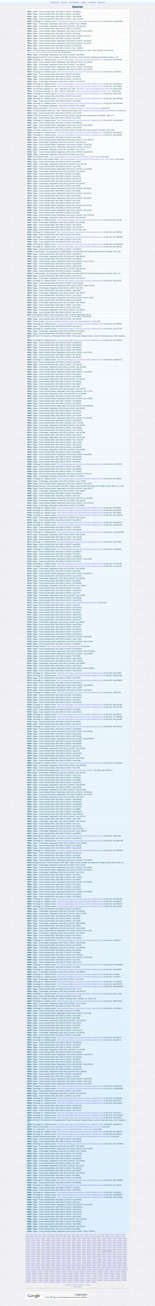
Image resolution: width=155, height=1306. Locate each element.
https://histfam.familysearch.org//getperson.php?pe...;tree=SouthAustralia (74, 108)
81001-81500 (117, 1262)
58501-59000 (66, 1255)
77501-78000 (45, 1262)
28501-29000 (66, 1244)
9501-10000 (85, 1236)
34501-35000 (86, 1246)
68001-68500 (56, 1258)
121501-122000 (102, 1278)
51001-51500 (117, 1251)
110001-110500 (31, 1275)
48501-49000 (66, 1251)
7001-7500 (42, 1236)
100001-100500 (98, 1269)
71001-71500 (117, 1258)
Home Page (77, 1286)
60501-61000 (107, 1255)
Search (101, 2)
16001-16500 (117, 1238)
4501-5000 (101, 1235)
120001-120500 (66, 1278)
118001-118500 (120, 1277)
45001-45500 (96, 1249)
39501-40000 (86, 1247)
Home (64, 2)
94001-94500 (76, 1267)
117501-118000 (109, 1277)
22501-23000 (45, 1242)
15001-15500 (96, 1238)
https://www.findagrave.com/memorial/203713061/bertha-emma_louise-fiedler (87, 159)
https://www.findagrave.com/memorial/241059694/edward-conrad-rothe (75, 1127)
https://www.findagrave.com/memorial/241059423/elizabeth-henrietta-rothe (83, 1136)
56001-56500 (117, 1253)
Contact (92, 2)
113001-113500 (102, 1275)
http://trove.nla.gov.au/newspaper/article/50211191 (93, 91)
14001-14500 (76, 1238)
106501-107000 (49, 1273)
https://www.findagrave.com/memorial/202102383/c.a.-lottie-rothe (69, 1129)
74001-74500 (76, 1260)
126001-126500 (109, 1280)
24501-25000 (86, 1242)
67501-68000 (45, 1258)
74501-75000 (86, 1260)
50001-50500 (96, 1251)
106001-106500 (37, 1273)
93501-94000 (66, 1267)
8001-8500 (59, 1236)
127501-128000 (43, 1282)
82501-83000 (45, 1264)
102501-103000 (55, 1271)
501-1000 (33, 1235)
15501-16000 (107, 1238)
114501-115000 (37, 1277)
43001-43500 (56, 1249)
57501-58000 (45, 1255)
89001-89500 (76, 1266)
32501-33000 (45, 1246)
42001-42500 (35, 1249)
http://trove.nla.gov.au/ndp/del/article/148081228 (44, 52)
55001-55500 (96, 1253)
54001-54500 (76, 1253)
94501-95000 (86, 1267)
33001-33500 (56, 1246)
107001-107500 (61, 1273)
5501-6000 (117, 1235)
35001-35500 (96, 1246)
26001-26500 (117, 1242)
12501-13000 (45, 1238)
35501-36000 (107, 1246)
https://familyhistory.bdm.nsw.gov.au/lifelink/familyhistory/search (49, 316)
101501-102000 (31, 1271)
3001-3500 (75, 1235)
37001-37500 (35, 1247)
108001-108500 (85, 1273)
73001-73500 (56, 1260)
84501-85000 (86, 1264)
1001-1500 (42, 1235)
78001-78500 (56, 1262)
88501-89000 (66, 1266)
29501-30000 (86, 1244)
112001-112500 (78, 1275)
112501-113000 (90, 1275)
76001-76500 (117, 1260)
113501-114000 (114, 1275)
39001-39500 (76, 1247)
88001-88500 (56, 1266)
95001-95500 (96, 1267)
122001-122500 (114, 1278)
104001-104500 (90, 1271)
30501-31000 (107, 1244)
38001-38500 (56, 1247)
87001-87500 (35, 1266)
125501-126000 (96, 1280)
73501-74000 (66, 1260)
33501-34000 (66, 1246)
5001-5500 (109, 1235)
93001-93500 (56, 1267)
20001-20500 (96, 1240)
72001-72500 (35, 1260)
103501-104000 (78, 1271)
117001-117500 (96, 1277)
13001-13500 (56, 1238)
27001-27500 (35, 1244)
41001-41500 (117, 1247)
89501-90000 (86, 1266)
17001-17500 (35, 1240)
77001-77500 (35, 1262)
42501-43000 (45, 1249)
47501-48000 (45, 1251)
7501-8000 (50, 1236)
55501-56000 (107, 1253)
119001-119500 (43, 1278)
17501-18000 (45, 1240)
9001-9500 (76, 1236)
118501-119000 (31, 1278)
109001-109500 (109, 1273)
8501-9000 (67, 1236)
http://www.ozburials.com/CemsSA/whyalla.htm (63, 646)
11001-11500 (115, 1236)
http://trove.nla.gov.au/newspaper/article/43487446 (94, 89)
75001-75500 (96, 1260)
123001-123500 (37, 1280)
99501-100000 (87, 1269)
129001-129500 (78, 1282)
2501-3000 (67, 1235)
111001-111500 (55, 1275)
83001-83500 (56, 1264)
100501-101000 (110, 1269)
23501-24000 (66, 1242)
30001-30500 (96, 1244)
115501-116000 (61, 1277)
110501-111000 (43, 1275)
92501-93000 (45, 1267)
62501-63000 (45, 1257)
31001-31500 (117, 1244)
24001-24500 (76, 1242)
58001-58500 (56, 1255)
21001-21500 (117, 1240)
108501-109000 (96, 1273)
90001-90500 (96, 1266)
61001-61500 (117, 1255)
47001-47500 (35, 1251)
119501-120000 (55, 1278)
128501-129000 (66, 1282)
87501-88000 (45, 1266)
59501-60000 (86, 1255)
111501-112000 (66, 1275)
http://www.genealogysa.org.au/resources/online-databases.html (80, 21)
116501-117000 (85, 1277)
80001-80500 (96, 1262)
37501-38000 (45, 1247)
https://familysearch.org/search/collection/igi (76, 770)
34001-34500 (76, 1246)
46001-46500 (117, 1249)
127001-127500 (31, 1282)
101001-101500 (122, 1269)
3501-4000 (84, 1235)
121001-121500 (90, 1278)
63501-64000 (66, 1257)
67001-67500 (35, 1258)
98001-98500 (56, 1269)
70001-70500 (96, 1258)
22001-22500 (35, 1242)
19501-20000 (86, 1240)
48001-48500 (56, 1251)
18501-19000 (66, 1240)
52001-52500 (35, 1253)
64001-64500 (76, 1257)
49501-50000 (86, 1251)
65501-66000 (107, 1257)
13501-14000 (66, 1238)
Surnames (74, 2)
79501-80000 (86, 1262)
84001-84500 (76, 1264)
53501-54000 (66, 1253)
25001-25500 (96, 1242)
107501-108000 (73, 1273)
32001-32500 (35, 1246)
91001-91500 (117, 1266)
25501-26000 (107, 1242)
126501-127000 (120, 1280)
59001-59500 (76, 1255)
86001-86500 (117, 1264)
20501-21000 (107, 1240)
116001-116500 (73, 1277)
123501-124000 (49, 1280)
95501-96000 (107, 1267)
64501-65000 (86, 1257)
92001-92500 (35, 1267)
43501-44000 (66, 1249)
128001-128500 (55, 1282)
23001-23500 (56, 1242)
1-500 (28, 1235)
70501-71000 (107, 1258)
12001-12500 (35, 1238)
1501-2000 (50, 1235)
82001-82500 (35, 1264)
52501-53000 (45, 1253)
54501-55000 (86, 1253)
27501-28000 (45, 1244)
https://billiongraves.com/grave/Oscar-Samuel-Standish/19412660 (74, 602)
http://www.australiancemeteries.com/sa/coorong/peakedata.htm (68, 321)
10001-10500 (94, 1236)
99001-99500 (76, 1269)
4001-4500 (92, 1235)
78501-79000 (66, 1262)
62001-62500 (35, 1257)
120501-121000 (78, 1278)
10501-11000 (104, 1236)
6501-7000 (33, 1236)
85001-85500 (96, 1264)
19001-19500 (76, 1240)
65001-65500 (96, 1257)
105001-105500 (114, 1271)
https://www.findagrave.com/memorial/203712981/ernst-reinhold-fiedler (74, 157)
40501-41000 (107, 1247)
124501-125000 (73, 1280)
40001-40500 (96, 1247)
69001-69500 (76, 1258)
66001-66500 (117, 1257)
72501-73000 (45, 1260)
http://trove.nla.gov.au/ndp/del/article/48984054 (99, 111)
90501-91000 (107, 1266)
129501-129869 (90, 1282)
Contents (54, 2)
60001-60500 (96, 1255)
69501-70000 (86, 1258)
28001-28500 (56, 1244)
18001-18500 (56, 1240)
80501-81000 (107, 1262)
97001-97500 (35, 1269)
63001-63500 (56, 1257)
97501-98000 (45, 1269)
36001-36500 (117, 1246)
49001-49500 (76, 1251)
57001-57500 (35, 1255)
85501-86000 (107, 1264)
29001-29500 (76, 1244)
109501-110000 (120, 1273)
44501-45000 (86, 1249)
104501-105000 (102, 1271)
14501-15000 (86, 1238)
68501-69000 (66, 1258)
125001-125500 (85, 1280)
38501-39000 (66, 1247)
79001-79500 (76, 1262)
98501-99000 (66, 1269)
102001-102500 (43, 1271)
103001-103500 (66, 1271)
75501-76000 (107, 1260)
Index (83, 2)
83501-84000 (66, 1264)
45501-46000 (107, 1249)
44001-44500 (76, 1249)
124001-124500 (61, 1280)
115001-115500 (49, 1277)
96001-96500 (117, 1267)
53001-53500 (56, 1253)
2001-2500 (58, 1235)
